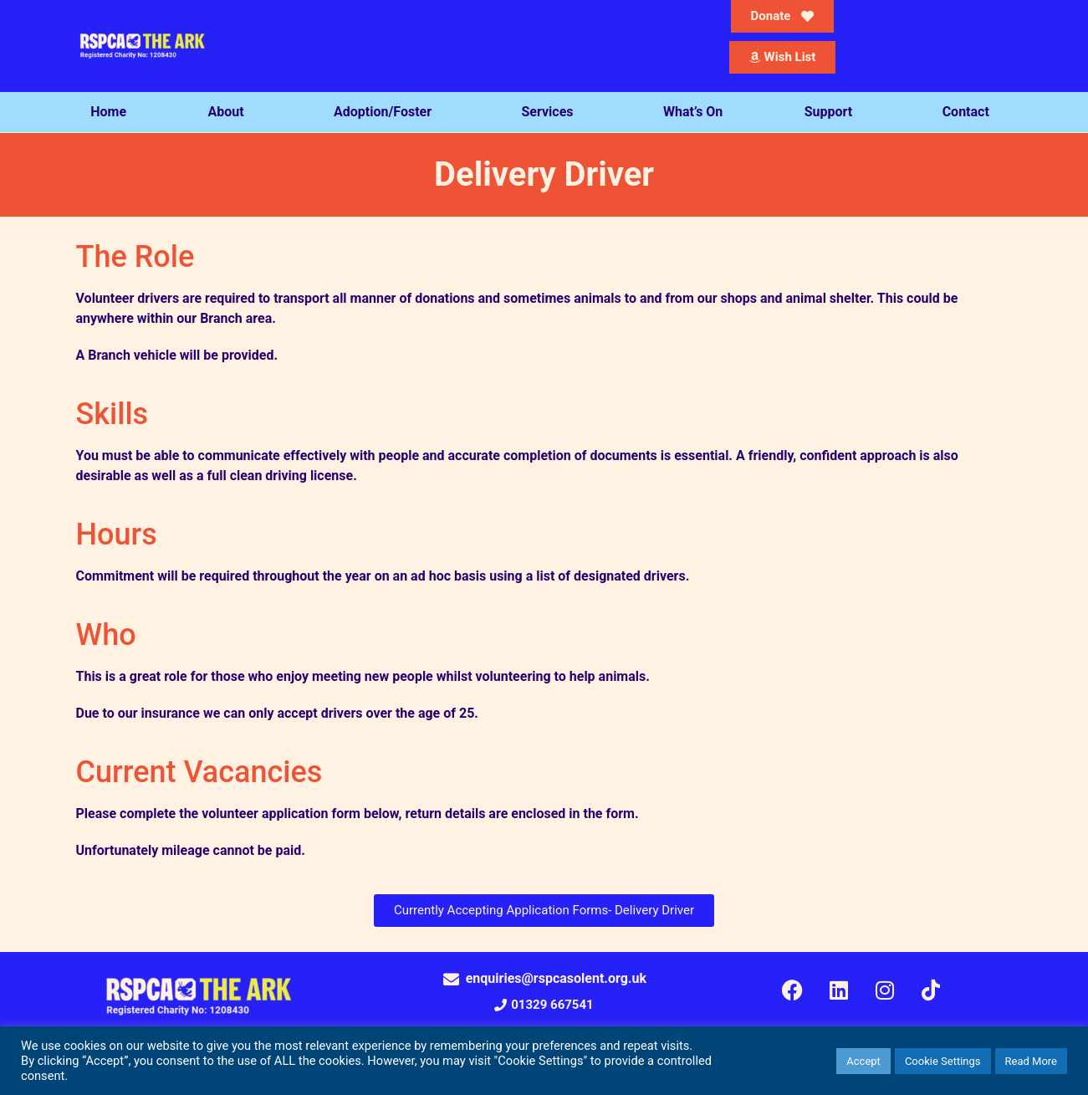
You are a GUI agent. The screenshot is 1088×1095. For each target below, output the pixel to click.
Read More (1031, 1061)
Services (552, 112)
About (229, 112)
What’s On (693, 112)
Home (108, 112)
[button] (543, 1005)
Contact (970, 112)
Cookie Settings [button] (943, 1061)
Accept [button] (863, 1061)
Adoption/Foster (387, 112)
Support (833, 112)
